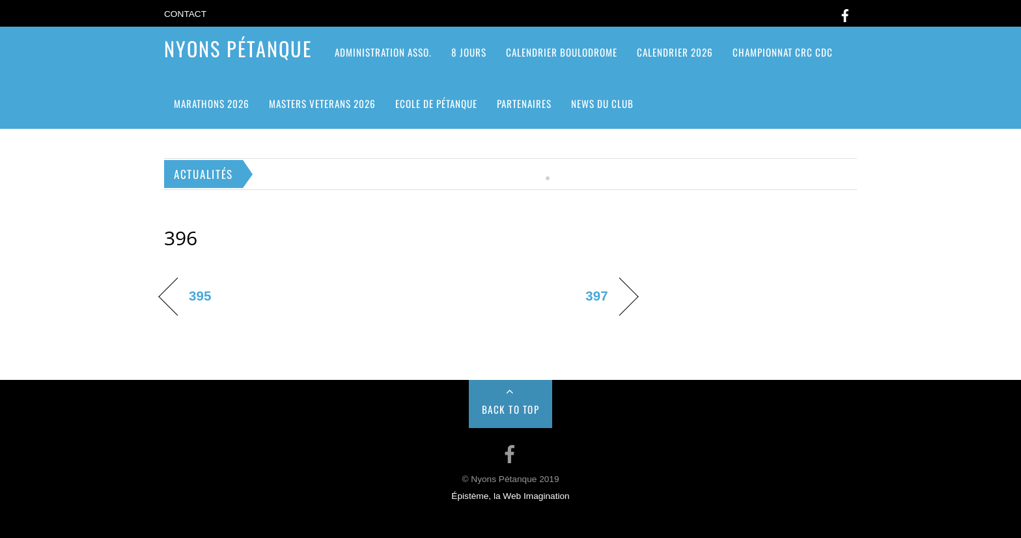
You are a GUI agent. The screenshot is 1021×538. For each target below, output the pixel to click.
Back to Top (511, 409)
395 (200, 295)
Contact (185, 14)
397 (596, 295)
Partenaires (524, 103)
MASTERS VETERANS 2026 (322, 103)
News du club (602, 103)
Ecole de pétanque (436, 103)
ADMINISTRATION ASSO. (383, 52)
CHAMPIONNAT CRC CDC (783, 52)
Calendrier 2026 (675, 52)
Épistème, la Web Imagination (510, 496)
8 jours (468, 52)
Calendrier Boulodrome (561, 52)
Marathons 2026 (211, 103)
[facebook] (845, 13)
